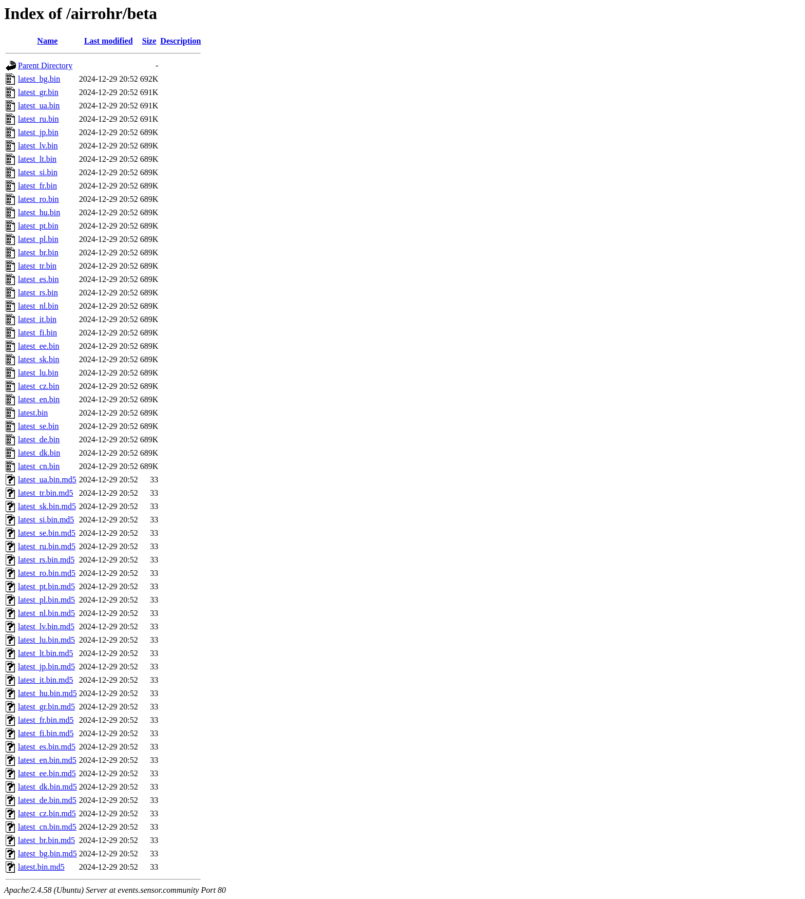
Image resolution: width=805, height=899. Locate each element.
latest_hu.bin (39, 212)
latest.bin (33, 412)
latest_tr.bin (37, 265)
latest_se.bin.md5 (46, 533)
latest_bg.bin (39, 78)
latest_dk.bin (39, 452)
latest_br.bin (38, 252)
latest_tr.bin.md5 (45, 493)
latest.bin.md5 (41, 867)
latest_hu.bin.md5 (47, 693)
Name (47, 40)
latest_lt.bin (37, 159)
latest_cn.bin (39, 466)
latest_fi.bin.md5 (45, 733)
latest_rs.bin (38, 292)
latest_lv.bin (38, 145)
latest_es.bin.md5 (46, 746)
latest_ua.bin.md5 (47, 479)
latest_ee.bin (38, 346)
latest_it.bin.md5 (45, 680)
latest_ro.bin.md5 (46, 573)
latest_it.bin (37, 319)
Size (149, 40)
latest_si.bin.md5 (46, 519)
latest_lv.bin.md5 (46, 626)
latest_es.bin (38, 279)
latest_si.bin (37, 172)
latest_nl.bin (38, 306)
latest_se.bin (38, 426)
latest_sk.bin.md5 (47, 506)
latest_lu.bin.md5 (46, 639)
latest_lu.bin (38, 372)
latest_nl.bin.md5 (46, 613)
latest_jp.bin (38, 132)
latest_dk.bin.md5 (47, 786)
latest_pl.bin (38, 239)
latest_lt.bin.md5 (45, 653)
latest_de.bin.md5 (47, 800)
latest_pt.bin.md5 (46, 586)
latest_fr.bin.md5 (45, 720)
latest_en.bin (39, 399)
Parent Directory (45, 65)
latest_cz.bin (38, 386)
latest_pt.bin (38, 225)
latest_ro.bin (38, 199)
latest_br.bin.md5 (46, 840)
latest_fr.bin (37, 185)
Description (180, 40)
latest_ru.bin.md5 (46, 546)
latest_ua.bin (39, 105)
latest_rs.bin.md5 (46, 559)
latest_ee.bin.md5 (47, 773)
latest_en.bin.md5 (47, 760)
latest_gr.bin (38, 92)
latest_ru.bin (38, 119)
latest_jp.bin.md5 (46, 666)
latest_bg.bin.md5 (47, 853)
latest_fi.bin (37, 332)
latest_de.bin (39, 439)
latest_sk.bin (38, 359)
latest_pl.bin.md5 (46, 599)
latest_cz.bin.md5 (47, 813)
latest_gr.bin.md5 (46, 706)
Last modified (108, 40)
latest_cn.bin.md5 (47, 826)
